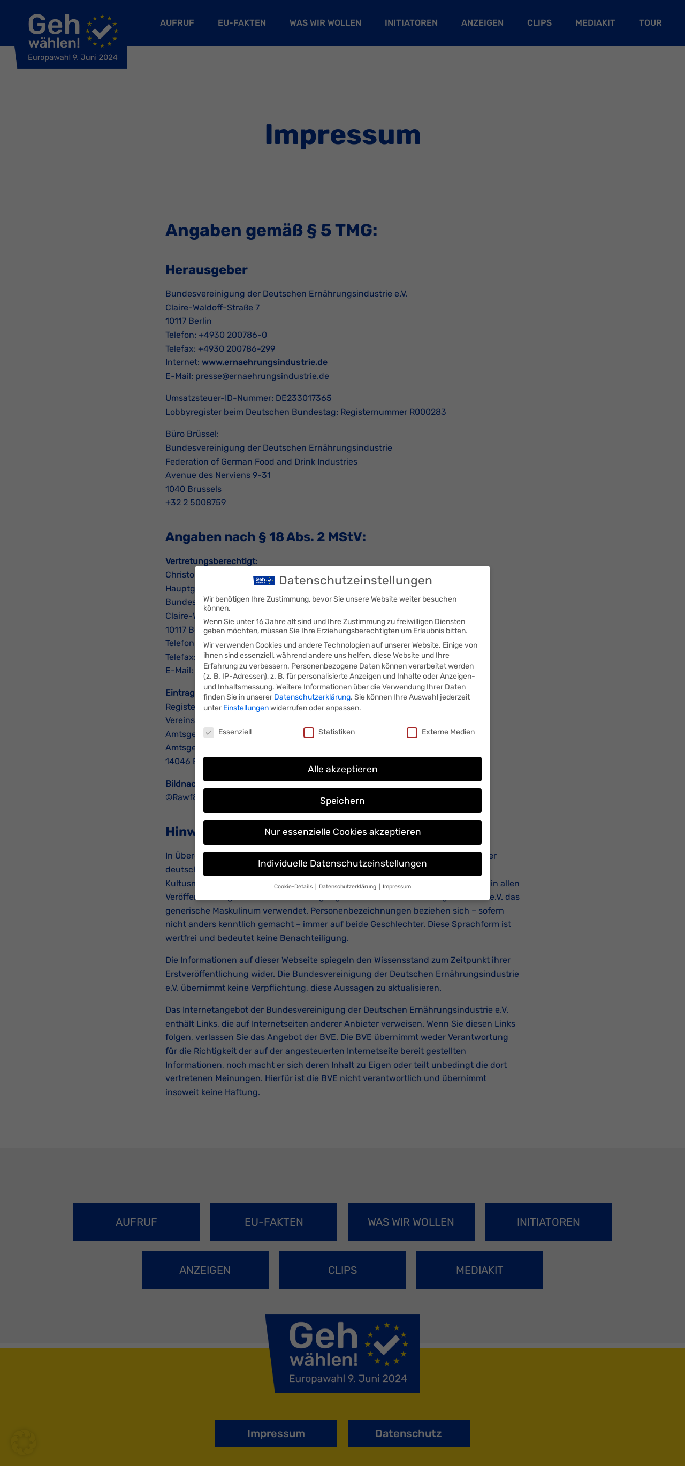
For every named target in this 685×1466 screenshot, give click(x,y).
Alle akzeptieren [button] (343, 769)
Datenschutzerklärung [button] (348, 886)
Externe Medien (441, 731)
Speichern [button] (342, 800)
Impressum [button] (397, 886)
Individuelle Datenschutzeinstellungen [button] (342, 863)
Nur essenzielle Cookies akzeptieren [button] (342, 831)
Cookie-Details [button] (294, 886)
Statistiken (329, 731)
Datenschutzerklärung (312, 697)
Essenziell (227, 731)
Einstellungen (246, 707)
